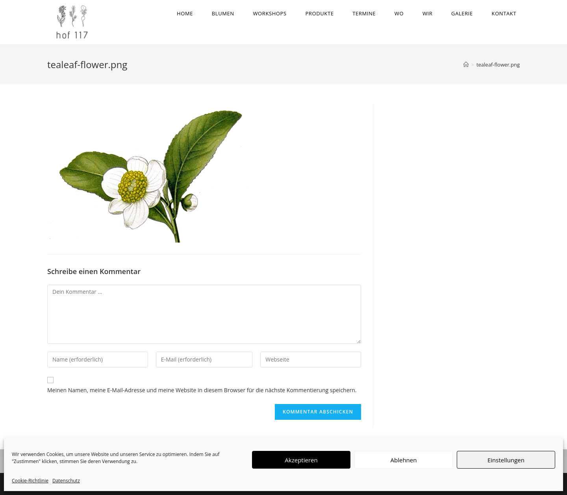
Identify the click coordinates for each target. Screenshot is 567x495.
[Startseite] (466, 66)
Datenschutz (66, 480)
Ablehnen (404, 460)
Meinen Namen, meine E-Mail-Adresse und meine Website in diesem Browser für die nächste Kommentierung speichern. (202, 392)
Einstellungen (505, 460)
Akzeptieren (301, 460)
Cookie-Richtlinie (30, 480)
